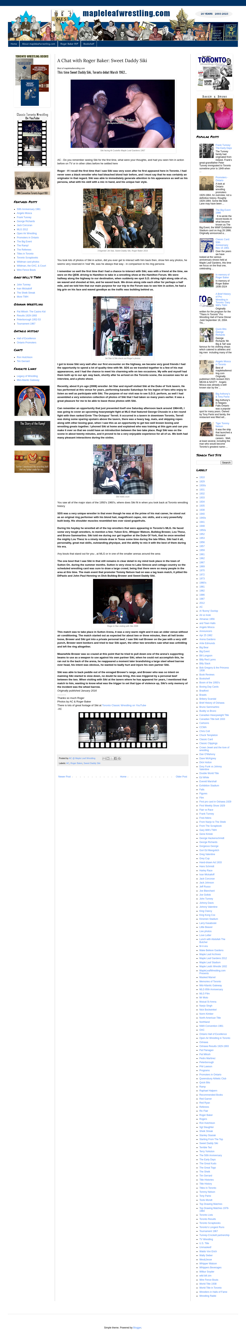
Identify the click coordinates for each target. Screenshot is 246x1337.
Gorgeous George (208, 846)
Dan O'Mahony (207, 754)
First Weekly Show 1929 (212, 805)
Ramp (202, 1086)
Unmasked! (205, 1247)
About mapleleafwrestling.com (38, 43)
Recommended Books (211, 1094)
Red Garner (205, 1098)
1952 (202, 534)
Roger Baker (76, 763)
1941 (202, 522)
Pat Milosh (204, 1054)
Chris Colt (204, 731)
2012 (202, 603)
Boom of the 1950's (209, 682)
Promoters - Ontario (222, 179)
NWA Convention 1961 (211, 1026)
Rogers (203, 1119)
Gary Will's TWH (208, 830)
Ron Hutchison (25, 357)
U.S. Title (204, 1243)
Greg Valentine (207, 854)
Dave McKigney (207, 758)
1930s (202, 485)
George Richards (26, 221)
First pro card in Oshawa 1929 (215, 801)
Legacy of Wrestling (27, 376)
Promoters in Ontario (28, 237)
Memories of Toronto (210, 981)
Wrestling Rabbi (207, 1296)
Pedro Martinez (207, 1058)
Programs (204, 1070)
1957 (202, 546)
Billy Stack (204, 663)
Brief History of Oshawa (211, 702)
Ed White (204, 777)
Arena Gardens (207, 639)
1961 (202, 554)
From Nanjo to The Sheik (212, 822)
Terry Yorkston (206, 1151)
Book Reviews (206, 674)
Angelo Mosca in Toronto (223, 363)
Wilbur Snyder (206, 1271)
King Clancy (205, 911)
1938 (202, 510)
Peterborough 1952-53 (29, 319)
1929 (202, 481)
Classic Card (206, 739)
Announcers (205, 631)
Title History (205, 1183)
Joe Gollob (205, 894)
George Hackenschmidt (211, 838)
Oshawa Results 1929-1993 (214, 1046)
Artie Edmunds (207, 643)
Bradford (204, 690)
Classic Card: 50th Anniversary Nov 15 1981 (223, 243)
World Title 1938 (208, 1283)
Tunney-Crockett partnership (214, 1235)
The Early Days (207, 1159)
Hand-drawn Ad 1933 (210, 862)
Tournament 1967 (26, 323)
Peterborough (206, 1062)
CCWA (203, 727)
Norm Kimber (206, 1013)
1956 (202, 542)
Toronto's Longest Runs (211, 1227)
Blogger (137, 1327)
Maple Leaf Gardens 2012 (213, 958)
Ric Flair (203, 1111)
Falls (201, 789)
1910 (202, 477)
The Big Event (24, 241)
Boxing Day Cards (209, 686)
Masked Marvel (207, 977)
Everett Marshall (208, 781)
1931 (202, 489)
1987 (202, 598)
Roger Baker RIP (69, 43)
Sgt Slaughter (206, 1127)
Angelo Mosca (24, 213)
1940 (202, 513)
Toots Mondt (205, 1200)
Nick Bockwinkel (208, 1009)
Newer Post (64, 776)
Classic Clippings (208, 743)
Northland (204, 1022)
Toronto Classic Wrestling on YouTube (124, 705)
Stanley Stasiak (207, 1135)
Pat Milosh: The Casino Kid (31, 311)
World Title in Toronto (210, 1287)
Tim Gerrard (23, 361)
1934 (202, 501)
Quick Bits (204, 1082)
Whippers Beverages (210, 1267)
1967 (202, 562)
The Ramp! (23, 245)
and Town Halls (207, 623)
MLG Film (204, 993)
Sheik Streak (206, 1131)
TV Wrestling (206, 1239)
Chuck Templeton (208, 735)
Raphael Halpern (208, 1090)
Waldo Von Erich (208, 1251)
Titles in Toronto (25, 253)
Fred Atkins (205, 818)
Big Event (204, 651)
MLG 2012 (22, 229)
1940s (202, 517)
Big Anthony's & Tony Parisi (223, 395)
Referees (204, 1107)
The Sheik (204, 1171)
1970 (202, 570)
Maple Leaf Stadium (210, 962)
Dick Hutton (205, 762)
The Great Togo (207, 1167)
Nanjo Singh (205, 1005)
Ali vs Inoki (205, 615)
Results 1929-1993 (27, 315)
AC (67, 763)
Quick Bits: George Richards (221, 332)
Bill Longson (205, 655)
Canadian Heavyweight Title (214, 715)
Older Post (181, 776)
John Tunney (24, 284)
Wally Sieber (206, 1255)
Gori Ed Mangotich (209, 850)
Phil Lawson (205, 1066)
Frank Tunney (24, 217)
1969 (202, 566)
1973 (202, 578)
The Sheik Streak (26, 292)
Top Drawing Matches (210, 1204)
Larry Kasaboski (207, 923)
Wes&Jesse (205, 1259)
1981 (202, 586)
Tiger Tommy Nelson (222, 425)
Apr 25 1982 (205, 635)
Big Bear (204, 647)
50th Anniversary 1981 (28, 209)
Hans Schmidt (206, 866)
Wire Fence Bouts (26, 270)
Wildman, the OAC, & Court (31, 265)
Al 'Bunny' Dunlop (208, 611)
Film (201, 797)
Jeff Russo (204, 886)
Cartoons (204, 723)
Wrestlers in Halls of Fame (213, 1292)
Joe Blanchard (207, 890)
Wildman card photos (28, 261)
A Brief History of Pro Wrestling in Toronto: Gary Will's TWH (223, 300)
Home (14, 43)
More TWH (22, 296)
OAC (202, 1030)
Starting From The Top (211, 1139)
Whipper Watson (208, 1263)
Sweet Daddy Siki (92, 763)
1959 (202, 550)
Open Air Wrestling (27, 233)
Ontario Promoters (26, 342)
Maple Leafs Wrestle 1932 (213, 966)
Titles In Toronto (207, 1188)
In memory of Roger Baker (223, 276)
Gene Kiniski (206, 834)
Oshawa (203, 1042)
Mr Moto (203, 997)
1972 (202, 574)
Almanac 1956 (207, 619)
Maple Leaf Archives (210, 954)
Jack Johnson (206, 882)
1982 (202, 590)
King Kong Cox (207, 915)
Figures (203, 793)
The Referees (24, 249)
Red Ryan (204, 1102)
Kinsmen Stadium (208, 919)
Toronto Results (207, 1219)
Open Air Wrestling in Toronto (214, 1038)
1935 (202, 505)
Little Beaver (206, 927)
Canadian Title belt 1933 (212, 719)
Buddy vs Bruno (207, 711)
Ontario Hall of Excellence (213, 1034)
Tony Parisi (205, 1195)
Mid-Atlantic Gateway (28, 380)
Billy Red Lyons (207, 659)
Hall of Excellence (26, 338)
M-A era (203, 946)
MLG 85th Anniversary (211, 989)
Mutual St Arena (207, 1001)
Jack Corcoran (24, 225)
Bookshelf (88, 43)
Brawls (203, 695)
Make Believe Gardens (211, 950)
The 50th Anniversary (210, 1155)
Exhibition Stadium (209, 785)
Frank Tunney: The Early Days (224, 146)
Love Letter (205, 935)
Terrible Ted (205, 1147)
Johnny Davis (206, 903)
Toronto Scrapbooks (27, 257)
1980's (202, 582)
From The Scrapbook (210, 826)
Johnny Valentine (208, 906)
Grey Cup (204, 858)
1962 (202, 558)
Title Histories (206, 1179)
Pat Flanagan (206, 1050)
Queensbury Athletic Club (212, 1078)
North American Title (210, 1017)
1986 (202, 594)
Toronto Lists (206, 1215)
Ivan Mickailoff (24, 288)
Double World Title (209, 773)
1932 (202, 493)
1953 (202, 538)
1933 (202, 497)
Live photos (205, 931)
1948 (202, 526)
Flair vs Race (206, 809)
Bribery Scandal (207, 698)
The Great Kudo (207, 1163)
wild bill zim (205, 1275)
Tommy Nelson (207, 1192)
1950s (202, 530)
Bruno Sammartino (209, 707)
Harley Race (205, 870)
